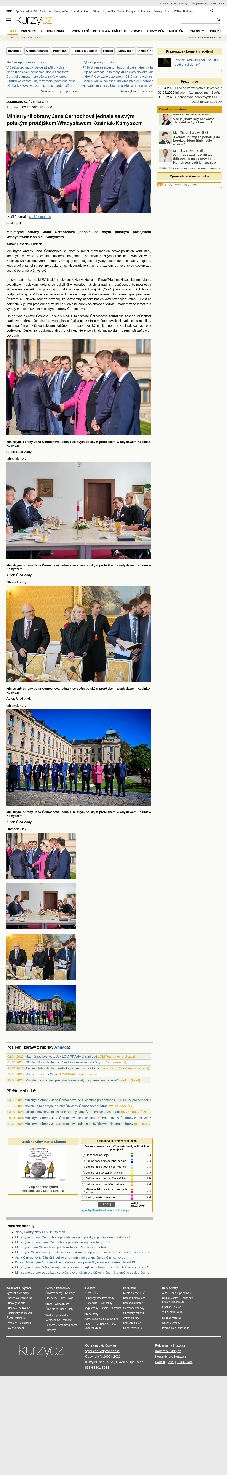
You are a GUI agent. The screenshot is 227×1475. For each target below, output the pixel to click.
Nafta (113, 1324)
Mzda (63, 1309)
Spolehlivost (184, 1293)
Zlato (87, 11)
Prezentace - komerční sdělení (189, 51)
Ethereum (115, 1308)
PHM (96, 1324)
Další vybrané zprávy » (136, 91)
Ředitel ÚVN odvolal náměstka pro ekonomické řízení (64, 1068)
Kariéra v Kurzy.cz (168, 1351)
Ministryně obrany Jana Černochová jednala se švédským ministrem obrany (79, 1123)
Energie (131, 11)
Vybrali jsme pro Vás (98, 62)
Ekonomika (90, 1303)
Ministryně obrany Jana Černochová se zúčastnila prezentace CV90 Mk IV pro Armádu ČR (90, 1100)
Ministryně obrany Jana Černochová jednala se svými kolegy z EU (62, 1242)
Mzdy (109, 1303)
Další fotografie (40, 216)
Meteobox (202, 3)
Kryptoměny (91, 1308)
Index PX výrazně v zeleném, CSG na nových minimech (123, 76)
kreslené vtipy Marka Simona (42, 1187)
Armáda (12, 107)
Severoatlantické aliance (65, 320)
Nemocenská (53, 1320)
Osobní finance (37, 51)
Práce (168, 11)
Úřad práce (51, 1309)
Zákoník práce (131, 1317)
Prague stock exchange (175, 1327)
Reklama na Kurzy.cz (170, 1345)
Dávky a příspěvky (56, 1315)
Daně (126, 1327)
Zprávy (20, 11)
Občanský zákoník (133, 1313)
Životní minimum (16, 1317)
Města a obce (131, 1293)
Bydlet (213, 3)
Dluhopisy (90, 1298)
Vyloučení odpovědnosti (102, 1351)
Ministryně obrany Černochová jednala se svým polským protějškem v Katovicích (73, 1237)
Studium (222, 3)
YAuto (192, 3)
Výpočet (27, 1288)
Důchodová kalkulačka (19, 1298)
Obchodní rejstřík (168, 3)
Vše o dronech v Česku (42, 1074)
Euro (62, 1298)
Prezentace (189, 81)
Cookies (111, 1345)
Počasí (108, 51)
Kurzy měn (125, 51)
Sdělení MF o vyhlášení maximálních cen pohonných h (122, 81)
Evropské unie (55, 265)
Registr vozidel (170, 1298)
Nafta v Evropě (92, 1327)
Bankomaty (63, 1288)
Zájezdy (183, 3)
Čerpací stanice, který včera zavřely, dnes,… (38, 76)
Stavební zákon (132, 1322)
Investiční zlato (100, 1319)
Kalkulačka (145, 11)
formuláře (136, 1327)
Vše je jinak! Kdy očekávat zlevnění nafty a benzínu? (193, 123)
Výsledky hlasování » (93, 1210)
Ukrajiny (67, 261)
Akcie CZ (31, 11)
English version (171, 1317)
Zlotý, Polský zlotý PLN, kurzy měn (40, 1232)
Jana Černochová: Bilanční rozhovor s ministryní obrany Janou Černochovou (70, 1257)
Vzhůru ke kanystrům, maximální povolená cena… (42, 81)
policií (61, 284)
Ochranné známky (133, 1308)
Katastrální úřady (133, 1303)
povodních (13, 335)
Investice (14, 51)
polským (122, 232)
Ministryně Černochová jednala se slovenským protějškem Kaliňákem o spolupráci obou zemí (82, 1252)
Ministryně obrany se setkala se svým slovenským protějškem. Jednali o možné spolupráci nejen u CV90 (84, 1272)
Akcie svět (46, 11)
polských (127, 251)
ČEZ (96, 1293)
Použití (160, 1362)
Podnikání (60, 51)
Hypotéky (109, 11)
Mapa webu (176, 1311)
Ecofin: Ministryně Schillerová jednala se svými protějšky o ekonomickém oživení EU (75, 1262)
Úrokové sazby (53, 1293)
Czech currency (171, 1322)
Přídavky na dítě (15, 1303)
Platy (70, 1309)
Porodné (67, 1320)
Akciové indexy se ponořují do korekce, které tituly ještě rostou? (196, 143)
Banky (49, 1288)
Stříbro (114, 1319)
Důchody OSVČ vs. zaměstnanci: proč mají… (39, 85)
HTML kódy (185, 1362)
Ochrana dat (94, 1345)
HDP (102, 1303)
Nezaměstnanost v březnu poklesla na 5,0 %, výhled (120, 85)
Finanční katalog (171, 1306)
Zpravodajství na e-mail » (189, 176)
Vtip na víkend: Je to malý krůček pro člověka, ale (118, 72)
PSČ (143, 1293)
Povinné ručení (15, 1327)
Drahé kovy (91, 1314)
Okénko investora (172, 109)
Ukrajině (94, 289)
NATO (38, 265)
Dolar (69, 1298)
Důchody (50, 1330)
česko (116, 251)
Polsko (11, 279)
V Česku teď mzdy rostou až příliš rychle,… (37, 67)
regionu (144, 261)
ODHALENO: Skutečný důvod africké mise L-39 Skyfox (65, 1062)
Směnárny (51, 1298)
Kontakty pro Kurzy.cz (170, 1356)
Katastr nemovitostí (134, 1298)
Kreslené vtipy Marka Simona (43, 1141)
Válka (177, 11)
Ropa (87, 1324)
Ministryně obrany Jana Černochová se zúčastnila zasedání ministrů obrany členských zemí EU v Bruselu (100, 1118)
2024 (17, 222)
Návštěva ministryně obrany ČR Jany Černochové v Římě (66, 1106)
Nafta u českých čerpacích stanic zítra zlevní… (40, 72)
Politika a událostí (85, 51)
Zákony (158, 11)
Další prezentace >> (207, 101)
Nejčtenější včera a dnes (25, 62)
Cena (173, 1293)
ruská (64, 289)
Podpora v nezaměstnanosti (61, 1325)
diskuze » (109, 1210)
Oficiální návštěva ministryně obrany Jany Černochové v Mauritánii (72, 1112)
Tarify (120, 11)
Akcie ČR (145, 51)
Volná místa (62, 1304)
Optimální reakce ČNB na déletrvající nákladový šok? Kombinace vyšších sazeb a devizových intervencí (188, 163)
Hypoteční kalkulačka (18, 1322)
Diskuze (188, 11)
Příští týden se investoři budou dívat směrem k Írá (118, 67)
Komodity (76, 11)
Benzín (104, 1324)
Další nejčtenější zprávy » (58, 91)
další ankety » (122, 1210)
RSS (168, 185)
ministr (101, 325)
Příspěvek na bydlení (18, 1308)
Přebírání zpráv (185, 185)
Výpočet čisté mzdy (17, 1293)
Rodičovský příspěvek (19, 1313)
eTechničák (177, 1301)
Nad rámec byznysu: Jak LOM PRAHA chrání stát (61, 1056)
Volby (165, 1311)
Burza (87, 1293)
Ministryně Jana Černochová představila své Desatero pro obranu (62, 1247)
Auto (165, 1293)
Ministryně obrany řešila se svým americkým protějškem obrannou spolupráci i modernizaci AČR (84, 1267)
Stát (30, 37)
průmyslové (38, 270)
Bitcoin (96, 11)
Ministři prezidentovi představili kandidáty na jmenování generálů (72, 1080)
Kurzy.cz (10, 37)
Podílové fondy (105, 1298)
